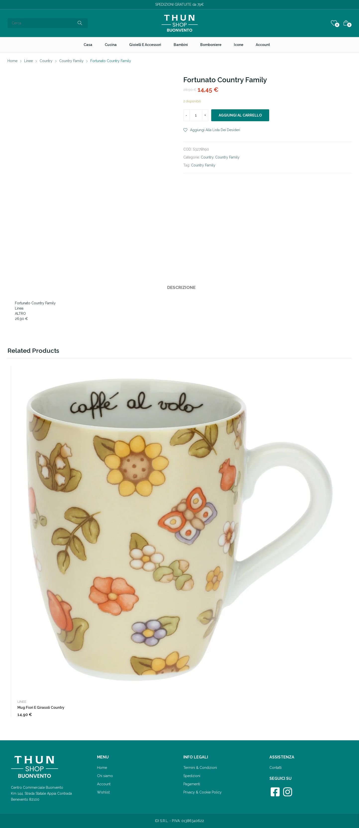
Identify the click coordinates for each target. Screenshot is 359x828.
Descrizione (181, 287)
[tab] (181, 288)
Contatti (275, 768)
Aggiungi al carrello (240, 115)
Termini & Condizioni (200, 768)
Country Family (227, 157)
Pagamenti (191, 784)
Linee (21, 702)
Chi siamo (105, 776)
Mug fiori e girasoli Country (40, 708)
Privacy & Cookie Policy (202, 792)
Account (103, 784)
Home (102, 768)
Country (207, 157)
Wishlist (103, 792)
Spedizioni (191, 776)
